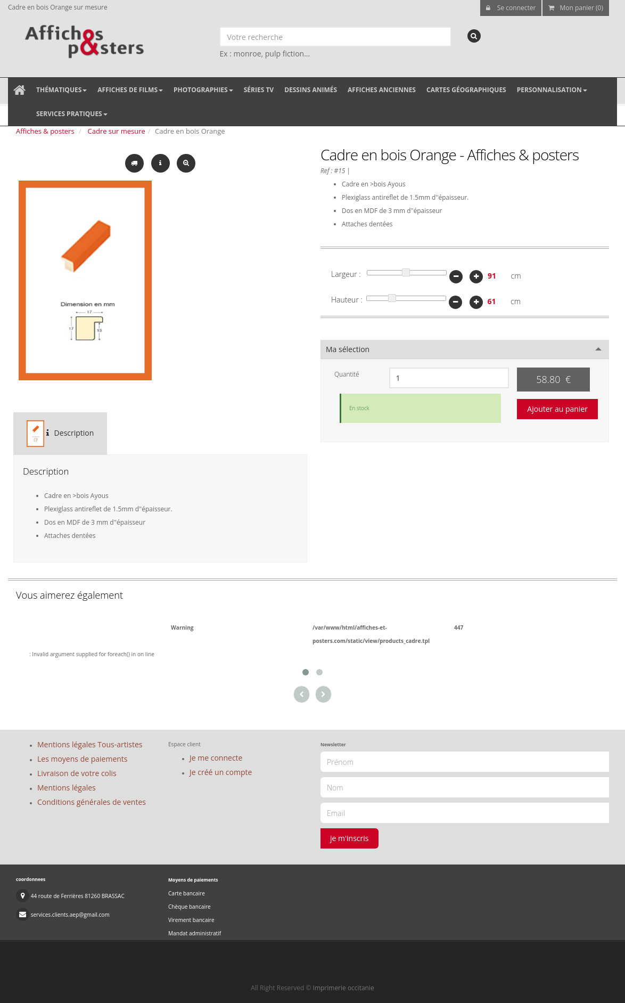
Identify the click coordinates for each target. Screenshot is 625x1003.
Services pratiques (72, 113)
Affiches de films (130, 89)
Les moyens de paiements (82, 759)
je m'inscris (349, 838)
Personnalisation (552, 89)
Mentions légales (66, 787)
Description (60, 433)
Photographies (203, 89)
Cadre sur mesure (116, 131)
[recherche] (474, 36)
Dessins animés (310, 89)
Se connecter (511, 7)
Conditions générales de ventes (91, 802)
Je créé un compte (221, 772)
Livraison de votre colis (77, 773)
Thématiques (61, 89)
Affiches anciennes (382, 89)
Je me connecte (216, 758)
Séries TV (259, 89)
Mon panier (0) (575, 7)
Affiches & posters (45, 131)
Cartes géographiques (466, 89)
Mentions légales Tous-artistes (89, 744)
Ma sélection (347, 349)
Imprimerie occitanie (343, 987)
